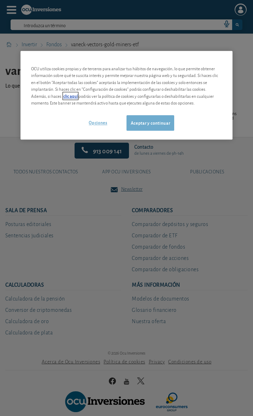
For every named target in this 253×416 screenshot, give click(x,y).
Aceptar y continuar (150, 122)
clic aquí (70, 96)
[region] (126, 95)
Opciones (98, 122)
